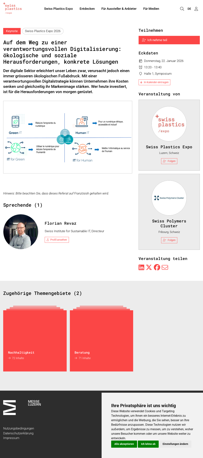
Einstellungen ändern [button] (175, 443)
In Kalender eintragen (154, 82)
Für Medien (151, 9)
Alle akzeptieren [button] (124, 443)
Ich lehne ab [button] (148, 443)
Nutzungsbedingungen (18, 428)
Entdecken (87, 9)
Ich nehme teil (154, 40)
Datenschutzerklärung (18, 433)
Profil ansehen (57, 239)
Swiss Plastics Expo (58, 9)
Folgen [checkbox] (169, 161)
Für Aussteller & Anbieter (119, 9)
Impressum (11, 438)
